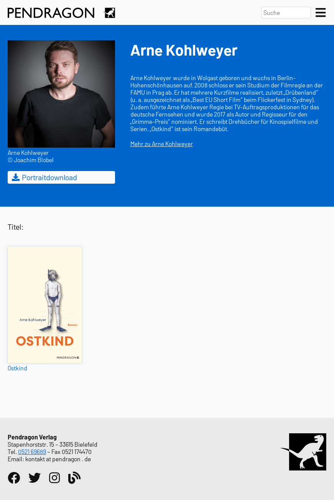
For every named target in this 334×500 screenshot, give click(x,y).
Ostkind (17, 368)
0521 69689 (32, 451)
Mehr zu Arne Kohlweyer (161, 143)
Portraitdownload (44, 177)
